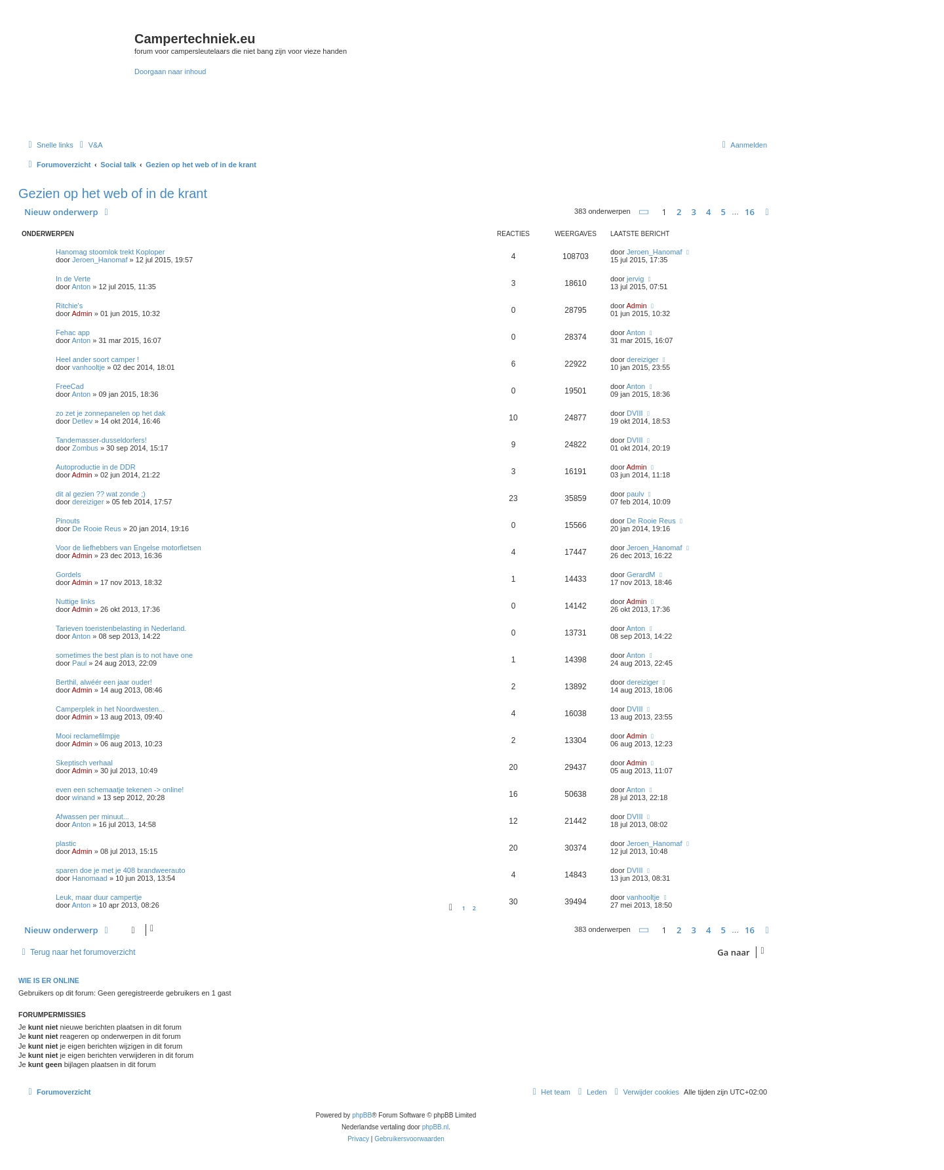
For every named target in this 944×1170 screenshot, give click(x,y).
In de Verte (73, 279)
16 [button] (750, 212)
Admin (81, 313)
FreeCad (70, 386)
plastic (66, 843)
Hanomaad (90, 878)
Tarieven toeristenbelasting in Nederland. (121, 628)
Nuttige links (75, 601)
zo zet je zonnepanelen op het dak (111, 413)
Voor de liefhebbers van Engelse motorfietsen (128, 548)
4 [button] (708, 212)
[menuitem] (90, 145)
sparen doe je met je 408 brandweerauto (121, 870)
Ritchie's (69, 306)
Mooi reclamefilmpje (88, 736)
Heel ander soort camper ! (97, 359)
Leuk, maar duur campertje (99, 897)
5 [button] (723, 212)
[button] (644, 212)
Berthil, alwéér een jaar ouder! (104, 682)
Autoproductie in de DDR (96, 467)
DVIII (634, 413)
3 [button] (694, 212)
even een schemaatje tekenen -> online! (120, 790)
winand (83, 797)
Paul (79, 663)
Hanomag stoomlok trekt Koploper (110, 252)
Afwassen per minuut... (92, 816)
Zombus (85, 448)
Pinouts (68, 521)
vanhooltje (88, 367)
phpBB (362, 1115)
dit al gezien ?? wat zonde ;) (101, 494)
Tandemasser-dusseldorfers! (101, 440)
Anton (80, 287)
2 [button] (679, 212)
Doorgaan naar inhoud (170, 71)
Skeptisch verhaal (84, 763)
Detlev (82, 421)
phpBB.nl (435, 1127)
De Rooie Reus (96, 529)
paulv (635, 494)
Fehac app (73, 332)
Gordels (68, 574)
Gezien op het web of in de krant (112, 193)
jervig (635, 279)
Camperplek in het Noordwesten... (110, 709)
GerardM (641, 574)
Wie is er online (48, 980)
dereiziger (642, 359)
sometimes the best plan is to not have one (124, 655)
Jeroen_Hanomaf (99, 260)
